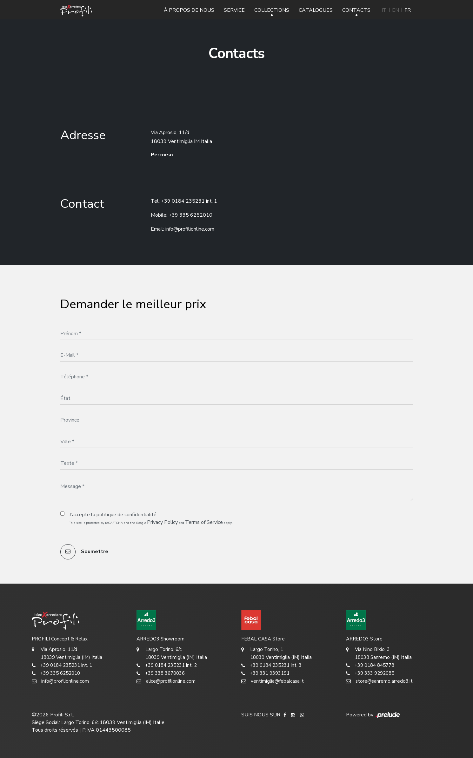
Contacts (356, 10)
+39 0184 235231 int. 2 (167, 665)
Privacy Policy (162, 522)
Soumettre (84, 551)
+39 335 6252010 (190, 215)
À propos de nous (189, 10)
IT (384, 10)
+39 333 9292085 (370, 673)
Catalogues (316, 10)
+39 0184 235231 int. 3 (271, 665)
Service (234, 10)
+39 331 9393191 (265, 673)
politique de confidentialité (127, 514)
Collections (271, 10)
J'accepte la (113, 514)
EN (395, 10)
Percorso (162, 154)
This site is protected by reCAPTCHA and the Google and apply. (151, 522)
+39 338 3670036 (161, 673)
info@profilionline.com (189, 229)
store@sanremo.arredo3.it (379, 681)
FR (407, 10)
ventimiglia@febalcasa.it (272, 681)
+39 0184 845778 (370, 665)
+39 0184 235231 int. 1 (189, 201)
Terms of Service (204, 522)
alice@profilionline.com (166, 681)
